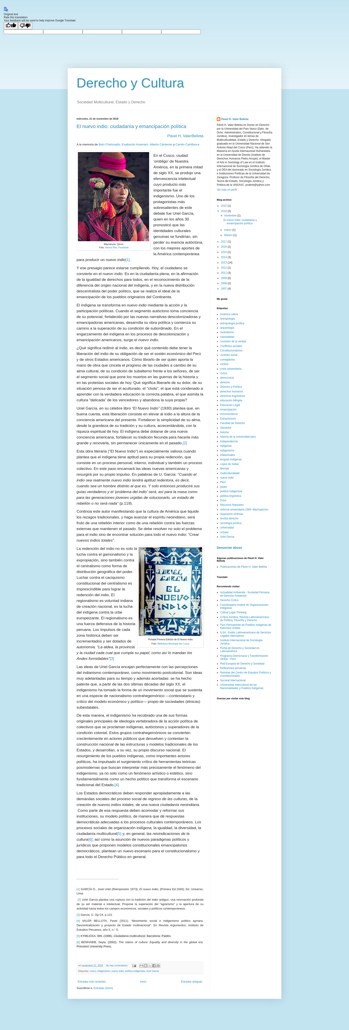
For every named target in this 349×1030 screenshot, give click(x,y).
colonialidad (227, 337)
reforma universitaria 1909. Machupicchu (244, 509)
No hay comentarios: (117, 965)
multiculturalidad (229, 473)
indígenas (226, 445)
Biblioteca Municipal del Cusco (173, 643)
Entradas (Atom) (103, 988)
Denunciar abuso (229, 547)
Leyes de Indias (229, 464)
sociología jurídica (230, 523)
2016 (224, 246)
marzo (228, 229)
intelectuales (227, 455)
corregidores (227, 359)
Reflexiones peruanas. (233, 668)
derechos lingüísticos (232, 396)
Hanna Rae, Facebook (117, 247)
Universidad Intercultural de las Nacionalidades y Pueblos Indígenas (241, 686)
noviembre (230, 215)
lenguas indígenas (231, 459)
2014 (224, 257)
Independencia (229, 441)
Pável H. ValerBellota (185, 136)
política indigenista (135, 971)
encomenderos (229, 414)
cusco (93, 971)
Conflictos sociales (231, 346)
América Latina (229, 314)
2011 (224, 272)
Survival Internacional (233, 680)
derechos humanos (231, 391)
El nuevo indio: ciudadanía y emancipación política (131, 126)
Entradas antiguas (191, 981)
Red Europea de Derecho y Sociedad (242, 663)
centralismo (227, 332)
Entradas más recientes (92, 981)
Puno (223, 500)
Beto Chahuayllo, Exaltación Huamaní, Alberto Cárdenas (135, 144)
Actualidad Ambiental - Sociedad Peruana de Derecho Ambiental (244, 594)
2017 (224, 241)
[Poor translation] (25, 25)
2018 (224, 211)
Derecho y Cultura (130, 82)
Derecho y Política (231, 386)
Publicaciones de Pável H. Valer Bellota (243, 566)
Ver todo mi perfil (227, 189)
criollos (224, 364)
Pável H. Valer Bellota (234, 119)
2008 (224, 283)
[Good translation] (11, 25)
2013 (224, 262)
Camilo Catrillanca (187, 144)
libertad (224, 468)
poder (223, 486)
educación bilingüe (231, 400)
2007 (224, 288)
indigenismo (103, 971)
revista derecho (229, 518)
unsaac (224, 532)
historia (224, 432)
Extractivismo (228, 418)
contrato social (228, 355)
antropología (227, 318)
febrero (228, 235)
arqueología (227, 327)
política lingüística (230, 496)
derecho (225, 382)
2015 (224, 252)
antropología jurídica (232, 323)
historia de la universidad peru (238, 436)
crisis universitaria (230, 368)
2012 (224, 267)
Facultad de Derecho (232, 423)
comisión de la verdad (233, 341)
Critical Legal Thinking (233, 612)
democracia (227, 377)
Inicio (143, 981)
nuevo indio (118, 971)
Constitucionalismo (231, 350)
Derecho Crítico (229, 600)
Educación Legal (230, 405)
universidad (227, 527)
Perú (223, 482)
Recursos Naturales (231, 504)
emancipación (228, 409)
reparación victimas (231, 514)
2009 (224, 278)
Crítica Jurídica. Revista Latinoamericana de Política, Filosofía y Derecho (244, 619)
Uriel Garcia (152, 971)
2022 (224, 205)
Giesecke (225, 427)
